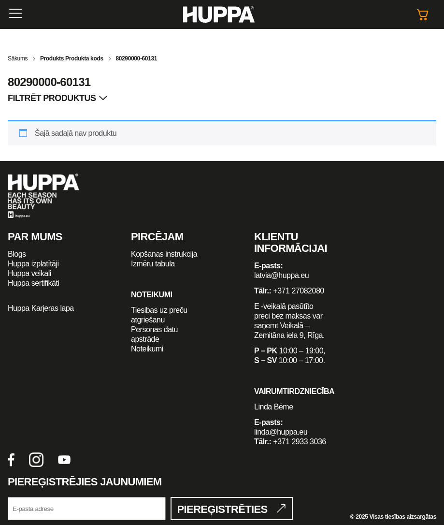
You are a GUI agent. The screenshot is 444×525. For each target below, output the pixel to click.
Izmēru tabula (153, 264)
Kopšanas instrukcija (164, 254)
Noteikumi (147, 349)
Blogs (17, 254)
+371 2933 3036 (299, 442)
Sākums (18, 58)
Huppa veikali (29, 273)
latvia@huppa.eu (281, 275)
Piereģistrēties (222, 509)
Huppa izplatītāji (33, 264)
